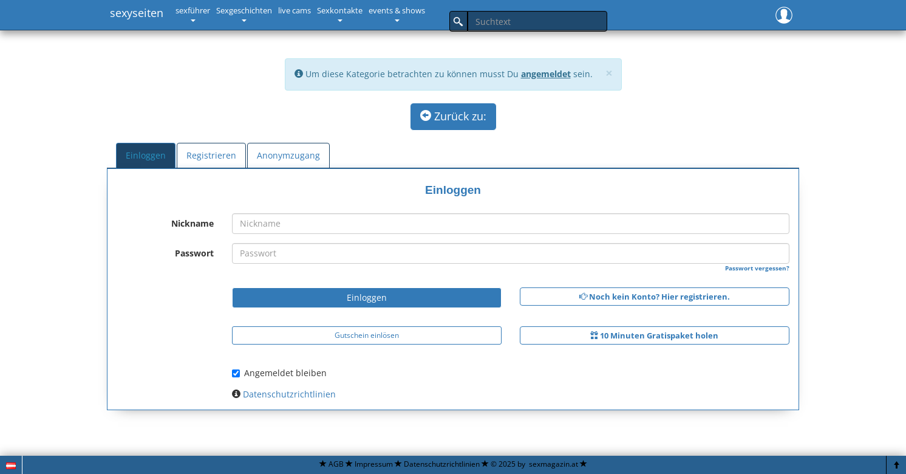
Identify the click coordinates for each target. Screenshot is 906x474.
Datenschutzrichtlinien (289, 394)
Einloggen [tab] (146, 155)
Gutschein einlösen (367, 335)
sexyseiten (136, 12)
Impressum (374, 464)
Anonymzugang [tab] (288, 155)
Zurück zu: (453, 116)
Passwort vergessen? (757, 268)
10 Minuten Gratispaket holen (654, 335)
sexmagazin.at (553, 464)
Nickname (192, 223)
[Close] (609, 73)
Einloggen (367, 297)
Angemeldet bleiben (279, 373)
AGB (336, 464)
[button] (784, 13)
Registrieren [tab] (211, 155)
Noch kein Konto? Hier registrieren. (654, 296)
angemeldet (546, 74)
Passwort (194, 253)
